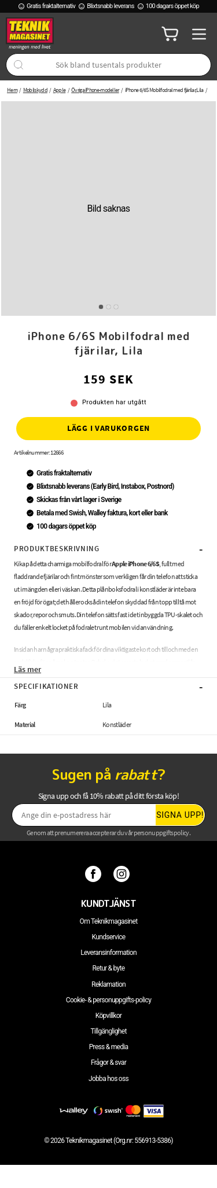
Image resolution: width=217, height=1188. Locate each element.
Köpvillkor (108, 1016)
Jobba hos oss (108, 1079)
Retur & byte (109, 968)
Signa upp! (180, 815)
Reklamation (108, 984)
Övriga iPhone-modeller (95, 90)
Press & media (108, 1047)
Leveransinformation (108, 953)
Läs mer (27, 669)
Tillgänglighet (108, 1031)
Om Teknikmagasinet (109, 921)
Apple (59, 90)
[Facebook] (94, 873)
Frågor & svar (108, 1062)
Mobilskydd (35, 90)
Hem (12, 90)
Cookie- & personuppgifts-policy (108, 1000)
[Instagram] (123, 873)
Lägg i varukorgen (108, 428)
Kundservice (109, 937)
